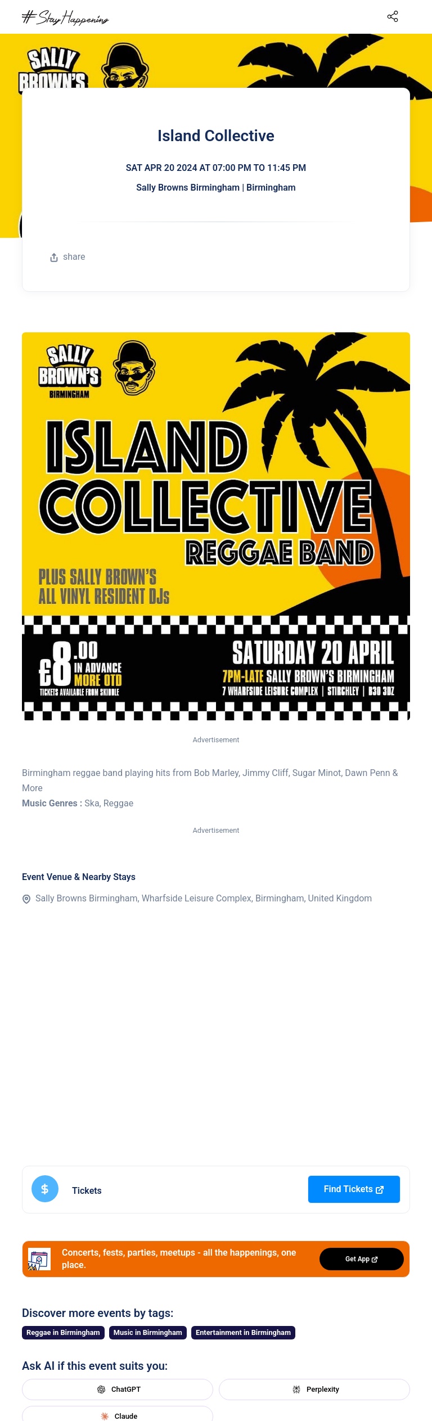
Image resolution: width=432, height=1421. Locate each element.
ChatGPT (117, 1389)
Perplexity (314, 1389)
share (68, 256)
